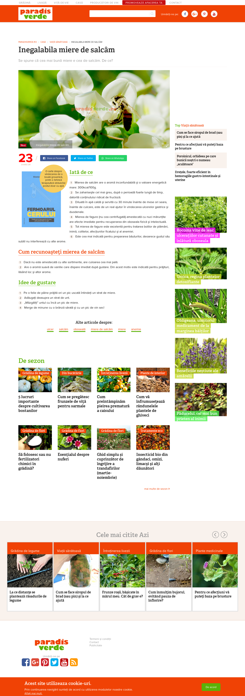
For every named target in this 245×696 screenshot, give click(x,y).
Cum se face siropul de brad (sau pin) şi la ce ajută (199, 135)
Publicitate (95, 645)
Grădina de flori (33, 431)
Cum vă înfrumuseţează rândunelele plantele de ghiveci (150, 406)
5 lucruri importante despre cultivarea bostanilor (34, 403)
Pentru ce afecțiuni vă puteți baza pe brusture (199, 146)
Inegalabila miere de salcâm (86, 42)
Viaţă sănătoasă (59, 42)
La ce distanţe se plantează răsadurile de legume (28, 596)
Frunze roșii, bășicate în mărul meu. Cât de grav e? (122, 594)
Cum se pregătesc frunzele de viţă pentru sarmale (73, 401)
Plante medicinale (209, 551)
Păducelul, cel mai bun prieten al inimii (197, 416)
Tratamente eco (151, 431)
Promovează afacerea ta (144, 2)
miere (122, 329)
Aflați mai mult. (33, 693)
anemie (136, 329)
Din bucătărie (71, 373)
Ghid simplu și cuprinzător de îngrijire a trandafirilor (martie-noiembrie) (110, 466)
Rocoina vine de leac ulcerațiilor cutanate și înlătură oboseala (197, 235)
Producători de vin (104, 2)
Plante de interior (152, 373)
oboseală (79, 329)
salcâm (63, 329)
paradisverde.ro (27, 42)
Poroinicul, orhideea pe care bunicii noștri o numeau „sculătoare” (196, 160)
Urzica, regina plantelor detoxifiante (198, 279)
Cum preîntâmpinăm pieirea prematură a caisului (113, 403)
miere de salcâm (102, 329)
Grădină (25, 2)
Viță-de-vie (61, 2)
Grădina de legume (35, 373)
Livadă (42, 2)
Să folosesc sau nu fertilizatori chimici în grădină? (34, 461)
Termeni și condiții (100, 639)
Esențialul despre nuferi (73, 457)
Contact (175, 2)
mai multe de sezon (157, 489)
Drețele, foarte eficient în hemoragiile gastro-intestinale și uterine (197, 176)
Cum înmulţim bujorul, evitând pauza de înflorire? (166, 596)
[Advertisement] (122, 30)
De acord (211, 687)
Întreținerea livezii (114, 373)
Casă (79, 2)
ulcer (50, 329)
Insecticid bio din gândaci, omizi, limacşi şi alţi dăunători (152, 461)
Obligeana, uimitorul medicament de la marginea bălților (196, 325)
